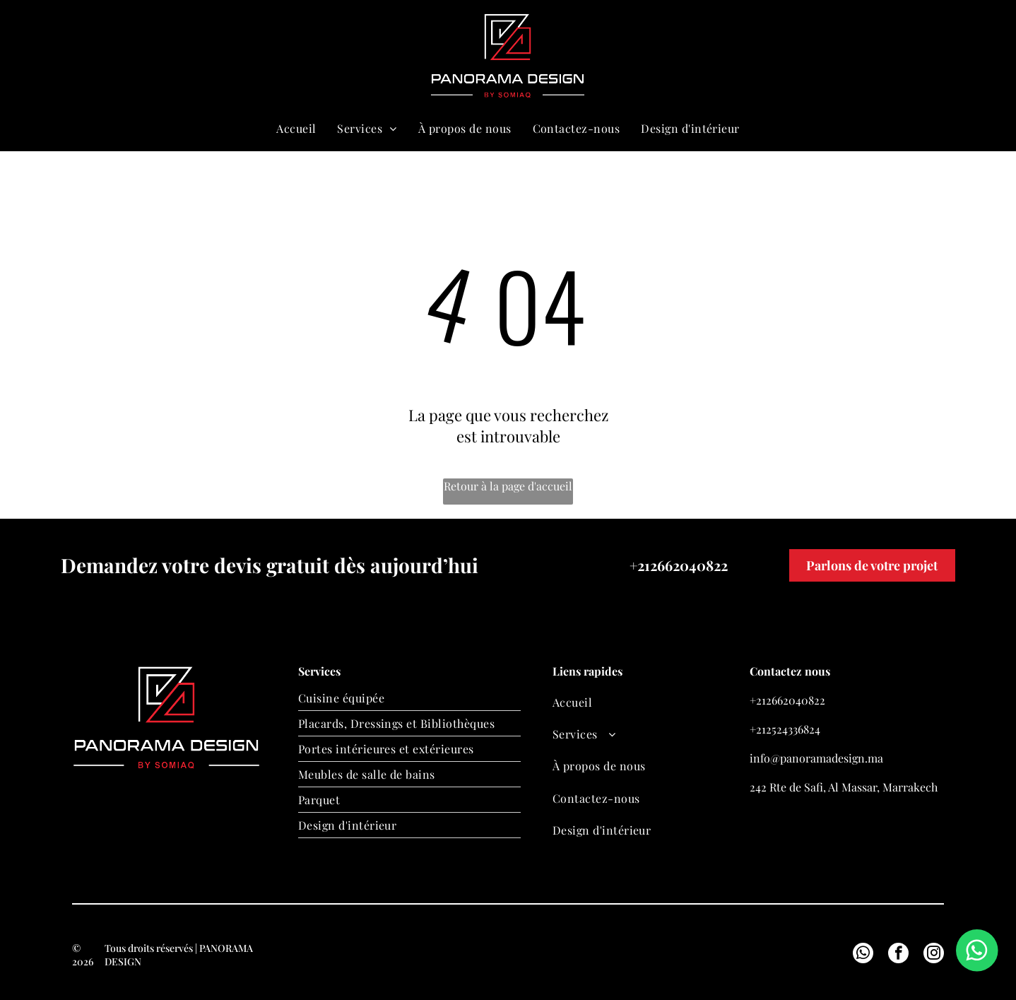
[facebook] (898, 955)
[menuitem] (296, 128)
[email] (844, 56)
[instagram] (933, 955)
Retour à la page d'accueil (508, 485)
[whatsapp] (869, 56)
